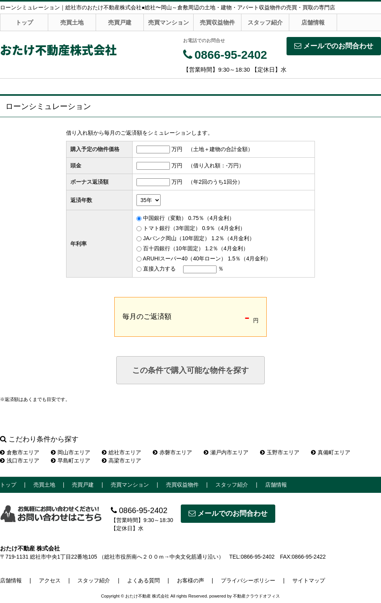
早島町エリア (70, 460)
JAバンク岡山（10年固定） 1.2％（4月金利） (199, 238)
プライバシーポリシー (248, 580)
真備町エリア (330, 452)
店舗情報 (313, 22)
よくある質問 (143, 580)
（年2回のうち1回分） (215, 182)
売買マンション (168, 22)
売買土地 (72, 22)
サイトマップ (308, 580)
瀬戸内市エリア (226, 452)
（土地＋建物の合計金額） (220, 149)
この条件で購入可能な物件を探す (190, 370)
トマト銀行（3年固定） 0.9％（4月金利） (194, 228)
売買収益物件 (217, 22)
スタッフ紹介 (265, 22)
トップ (24, 22)
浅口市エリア (19, 460)
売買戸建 (119, 22)
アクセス (50, 580)
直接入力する (159, 268)
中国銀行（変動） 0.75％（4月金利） (188, 218)
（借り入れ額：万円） (216, 165)
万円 (176, 149)
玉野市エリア (279, 452)
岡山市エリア (70, 452)
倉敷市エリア (19, 452)
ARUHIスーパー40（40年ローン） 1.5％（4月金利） (207, 258)
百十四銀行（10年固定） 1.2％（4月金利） (195, 248)
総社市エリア (121, 452)
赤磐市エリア (172, 452)
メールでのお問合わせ (333, 46)
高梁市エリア (121, 460)
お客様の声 (190, 580)
